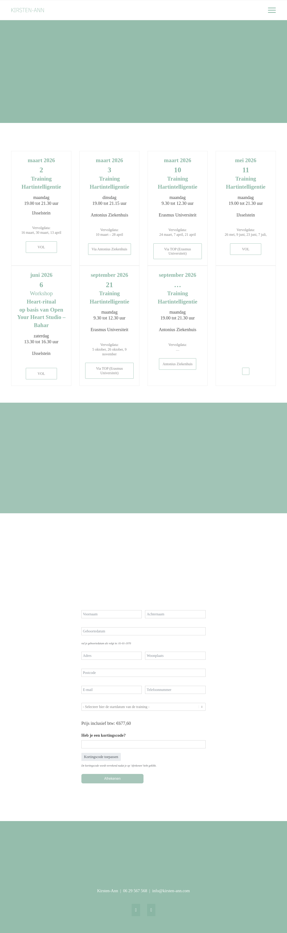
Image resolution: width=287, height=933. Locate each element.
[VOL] (41, 247)
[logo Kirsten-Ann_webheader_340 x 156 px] (32, 10)
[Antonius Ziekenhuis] (177, 364)
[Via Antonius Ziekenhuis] (109, 249)
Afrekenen (112, 778)
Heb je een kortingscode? (103, 735)
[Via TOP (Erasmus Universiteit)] (177, 251)
